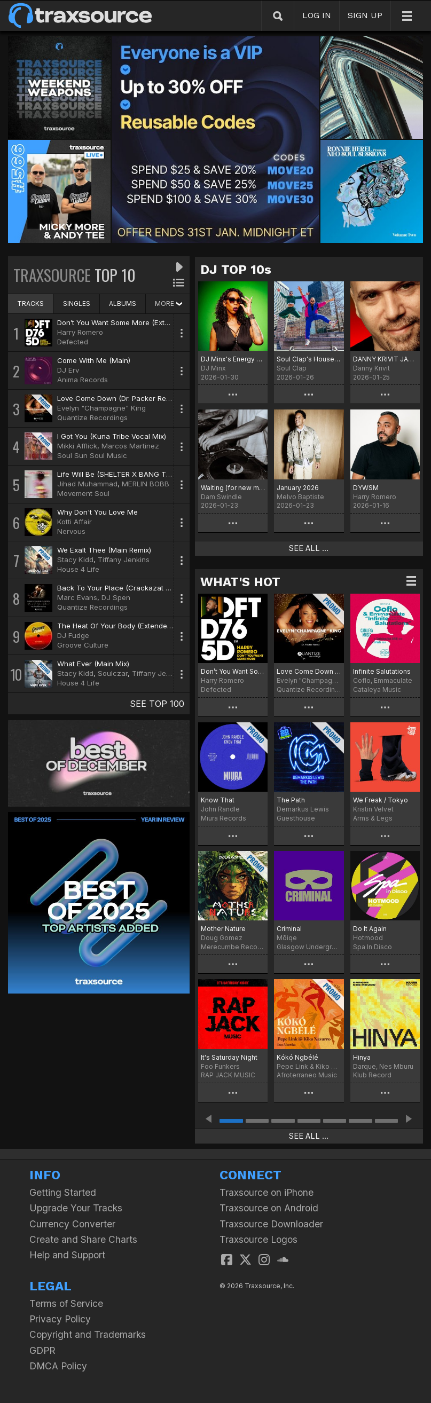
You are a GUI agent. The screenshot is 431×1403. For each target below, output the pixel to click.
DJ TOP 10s (235, 269)
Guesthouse (296, 818)
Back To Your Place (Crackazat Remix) (122, 588)
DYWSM (366, 488)
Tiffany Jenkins (124, 559)
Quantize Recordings (92, 417)
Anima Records (82, 379)
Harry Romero (80, 332)
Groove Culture (82, 645)
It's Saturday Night (229, 1057)
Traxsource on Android (269, 1207)
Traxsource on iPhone (267, 1192)
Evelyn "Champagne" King (101, 408)
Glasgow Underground (309, 947)
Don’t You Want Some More (233, 671)
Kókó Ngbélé (297, 1057)
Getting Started (62, 1192)
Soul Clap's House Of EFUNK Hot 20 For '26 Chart (309, 359)
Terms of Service (66, 1303)
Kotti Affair (74, 521)
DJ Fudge (73, 635)
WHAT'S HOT (240, 581)
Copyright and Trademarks (87, 1334)
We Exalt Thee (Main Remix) (104, 550)
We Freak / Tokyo (380, 800)
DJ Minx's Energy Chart (233, 359)
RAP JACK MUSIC (228, 1075)
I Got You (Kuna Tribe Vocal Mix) (111, 436)
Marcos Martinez (130, 446)
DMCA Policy (58, 1366)
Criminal (289, 929)
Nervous (71, 531)
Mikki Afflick (77, 446)
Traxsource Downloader (271, 1223)
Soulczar (113, 673)
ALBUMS (122, 303)
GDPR (42, 1350)
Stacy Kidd (75, 559)
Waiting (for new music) (233, 488)
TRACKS (30, 303)
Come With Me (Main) (93, 360)
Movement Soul (83, 493)
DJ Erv (68, 370)
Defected (72, 341)
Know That (217, 800)
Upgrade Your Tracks (75, 1207)
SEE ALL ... (308, 548)
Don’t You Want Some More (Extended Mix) (129, 322)
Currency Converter (72, 1223)
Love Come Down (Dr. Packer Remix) (118, 398)
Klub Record (372, 1075)
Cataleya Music (377, 689)
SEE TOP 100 (157, 703)
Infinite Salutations (382, 671)
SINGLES (76, 303)
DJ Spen (115, 597)
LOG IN (316, 15)
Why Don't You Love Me (97, 512)
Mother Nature (223, 929)
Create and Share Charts (83, 1239)
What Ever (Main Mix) (93, 663)
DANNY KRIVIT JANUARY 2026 (385, 359)
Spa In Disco (372, 947)
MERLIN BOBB (145, 483)
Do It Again (370, 929)
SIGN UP (365, 15)
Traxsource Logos (258, 1239)
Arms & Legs (373, 818)
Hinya (362, 1057)
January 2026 (298, 488)
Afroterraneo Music (307, 1075)
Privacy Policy (60, 1319)
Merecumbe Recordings (233, 947)
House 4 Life (78, 569)
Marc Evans (77, 597)
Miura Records (223, 818)
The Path (291, 800)
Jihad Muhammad (87, 483)
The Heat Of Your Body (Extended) (115, 625)
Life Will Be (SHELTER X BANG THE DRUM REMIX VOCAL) (153, 474)
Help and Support (67, 1254)
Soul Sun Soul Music (92, 455)
